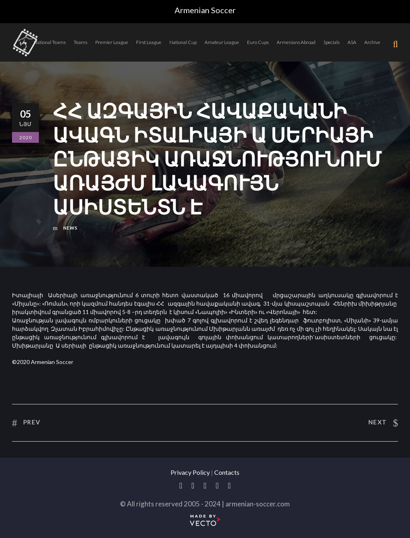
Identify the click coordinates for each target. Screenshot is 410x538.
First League (148, 42)
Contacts (226, 472)
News (70, 227)
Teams (80, 42)
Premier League (111, 42)
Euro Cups (258, 42)
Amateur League (222, 42)
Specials (332, 42)
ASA (352, 42)
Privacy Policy (190, 472)
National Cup (183, 42)
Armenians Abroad (296, 42)
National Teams (50, 42)
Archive (372, 42)
